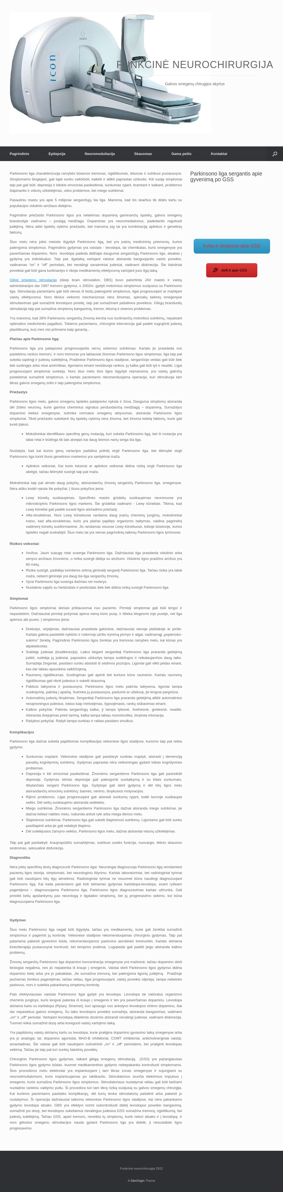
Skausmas (143, 154)
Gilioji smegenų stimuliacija (33, 280)
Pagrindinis (19, 154)
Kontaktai (219, 154)
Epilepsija (57, 154)
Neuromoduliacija (100, 154)
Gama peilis (181, 154)
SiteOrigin (137, 1180)
